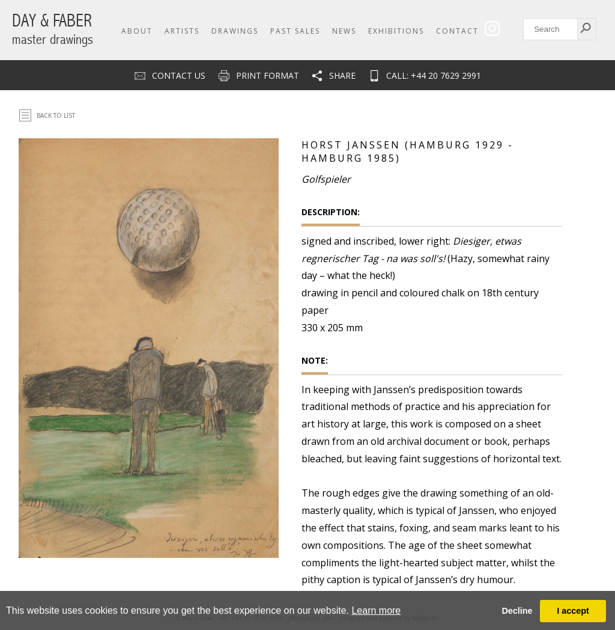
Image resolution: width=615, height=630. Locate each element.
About (137, 31)
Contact (457, 31)
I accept (573, 611)
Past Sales (295, 31)
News (344, 31)
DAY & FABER (52, 29)
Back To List (56, 115)
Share (342, 75)
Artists (182, 31)
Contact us (178, 75)
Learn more (376, 610)
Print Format (267, 75)
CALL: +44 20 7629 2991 (433, 75)
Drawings (234, 31)
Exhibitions (396, 31)
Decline (516, 611)
